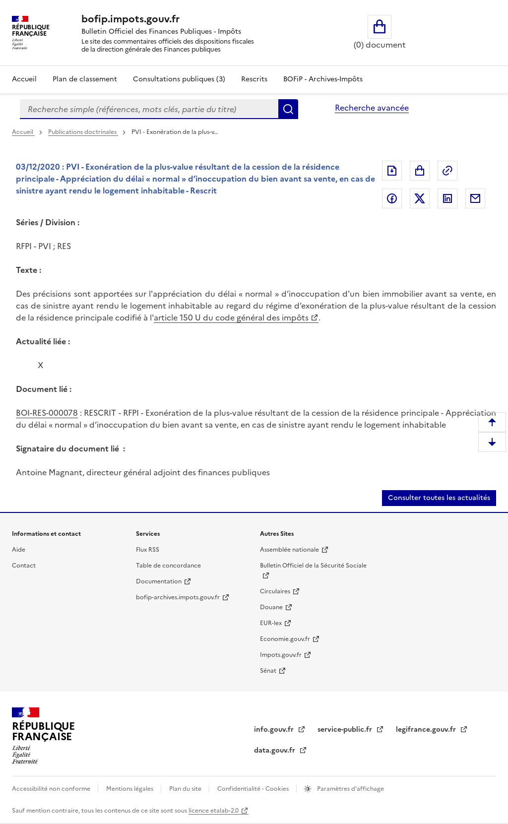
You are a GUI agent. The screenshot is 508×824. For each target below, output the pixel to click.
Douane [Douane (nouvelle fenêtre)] (271, 607)
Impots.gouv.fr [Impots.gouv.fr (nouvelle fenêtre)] (281, 654)
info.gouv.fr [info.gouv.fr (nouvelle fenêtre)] (275, 729)
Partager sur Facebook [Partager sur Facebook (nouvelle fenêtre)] (392, 198)
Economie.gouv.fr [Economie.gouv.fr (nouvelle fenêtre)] (285, 638)
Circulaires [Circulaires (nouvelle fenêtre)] (275, 591)
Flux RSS (147, 549)
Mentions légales (130, 788)
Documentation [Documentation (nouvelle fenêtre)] (159, 581)
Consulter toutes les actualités (439, 498)
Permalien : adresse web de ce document (447, 171)
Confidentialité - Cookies (253, 788)
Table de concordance (168, 565)
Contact (24, 565)
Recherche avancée (372, 108)
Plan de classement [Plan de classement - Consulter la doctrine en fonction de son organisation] (85, 79)
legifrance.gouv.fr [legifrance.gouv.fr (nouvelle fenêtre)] (427, 729)
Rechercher (288, 109)
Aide (18, 549)
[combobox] (149, 109)
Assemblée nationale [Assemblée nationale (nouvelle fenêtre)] (289, 549)
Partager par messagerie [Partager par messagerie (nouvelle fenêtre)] (475, 198)
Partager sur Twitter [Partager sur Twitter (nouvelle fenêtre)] (420, 198)
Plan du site (186, 788)
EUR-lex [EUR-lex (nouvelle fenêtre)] (271, 623)
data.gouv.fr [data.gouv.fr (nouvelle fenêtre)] (275, 750)
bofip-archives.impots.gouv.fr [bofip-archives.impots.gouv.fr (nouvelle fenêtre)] (178, 597)
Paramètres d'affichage (350, 788)
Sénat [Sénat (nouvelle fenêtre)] (268, 670)
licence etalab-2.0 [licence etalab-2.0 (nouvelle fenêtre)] (214, 810)
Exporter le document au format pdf (392, 171)
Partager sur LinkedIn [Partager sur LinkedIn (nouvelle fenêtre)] (447, 198)
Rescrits (254, 79)
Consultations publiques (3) (179, 79)
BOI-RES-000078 (47, 413)
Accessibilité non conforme (52, 788)
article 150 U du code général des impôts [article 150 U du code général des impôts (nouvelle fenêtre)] (231, 317)
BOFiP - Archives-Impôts (323, 79)
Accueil (24, 79)
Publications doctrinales (83, 131)
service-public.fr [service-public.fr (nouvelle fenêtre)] (346, 729)
